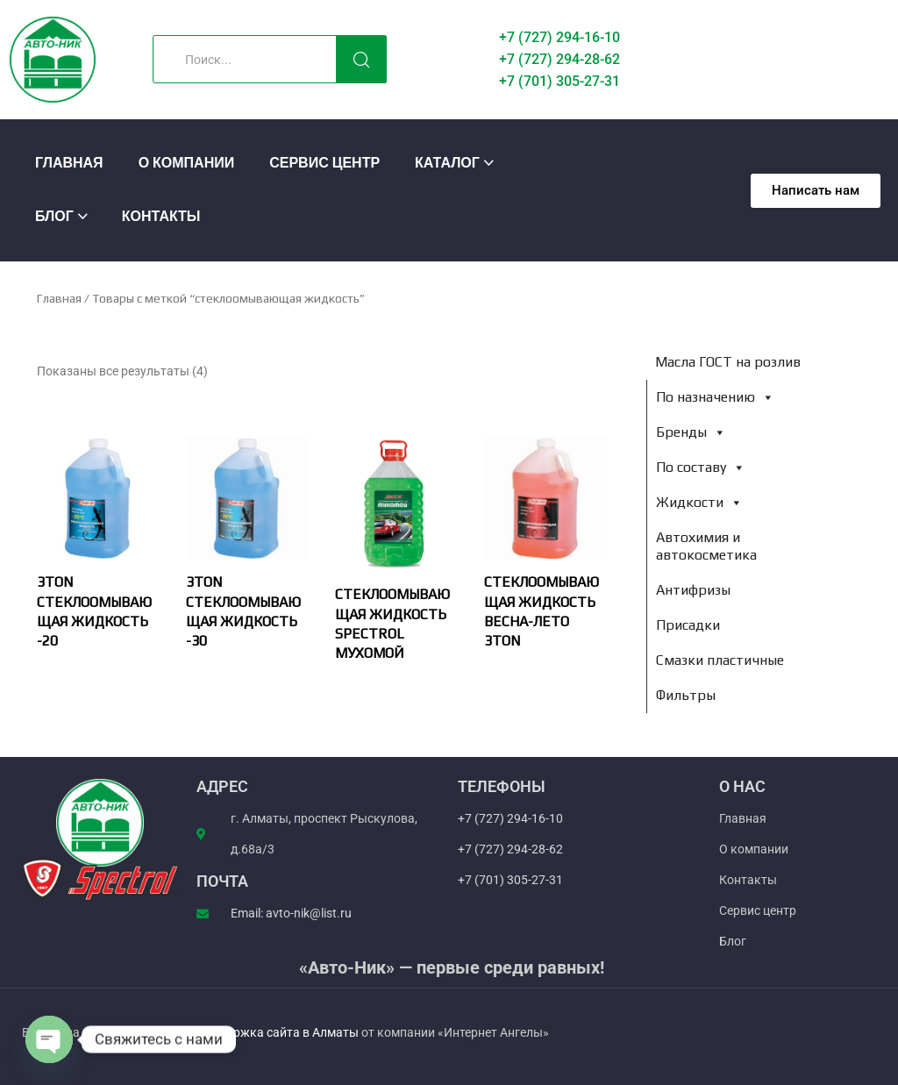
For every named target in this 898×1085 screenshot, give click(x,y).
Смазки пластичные (720, 660)
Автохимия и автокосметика (706, 546)
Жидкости (699, 502)
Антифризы (693, 590)
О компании (187, 163)
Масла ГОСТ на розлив (728, 361)
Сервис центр (324, 163)
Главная (69, 163)
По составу (700, 467)
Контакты (161, 217)
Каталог (447, 163)
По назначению (715, 397)
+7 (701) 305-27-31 (559, 81)
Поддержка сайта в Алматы (279, 1032)
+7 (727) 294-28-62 (559, 59)
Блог (54, 217)
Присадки (688, 625)
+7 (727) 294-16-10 (559, 37)
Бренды (691, 432)
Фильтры (686, 695)
